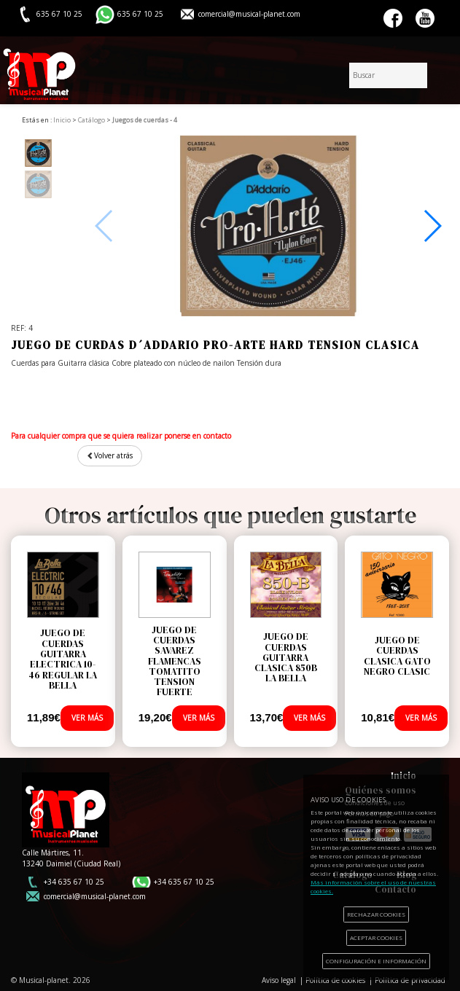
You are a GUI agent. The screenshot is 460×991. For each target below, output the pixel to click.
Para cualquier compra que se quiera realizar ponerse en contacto (121, 436)
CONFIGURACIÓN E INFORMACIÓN (376, 961)
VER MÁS (87, 718)
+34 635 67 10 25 (74, 882)
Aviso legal (279, 980)
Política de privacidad (410, 980)
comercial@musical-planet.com (249, 14)
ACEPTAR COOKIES (376, 937)
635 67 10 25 (140, 14)
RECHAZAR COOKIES (376, 914)
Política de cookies (335, 980)
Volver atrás (110, 455)
